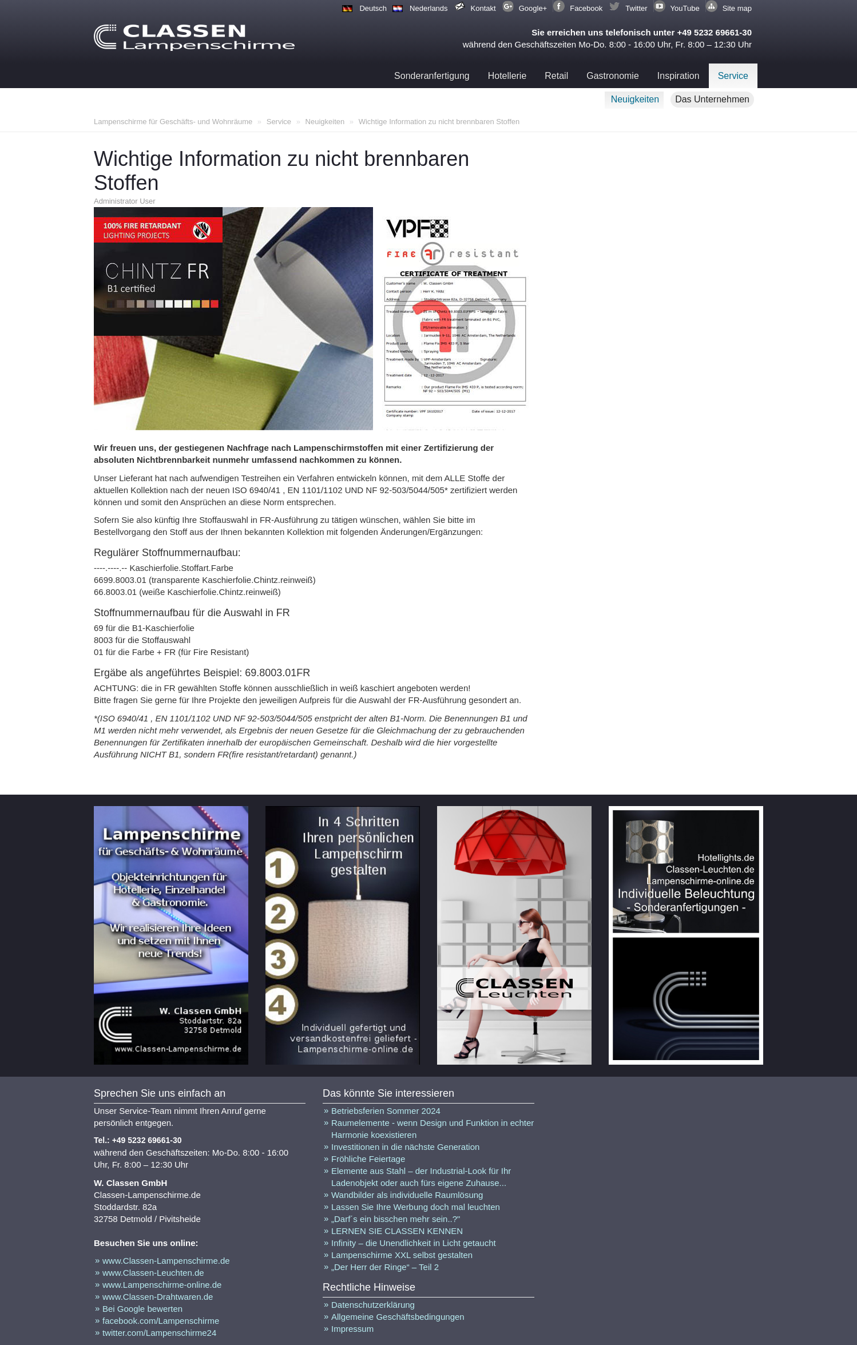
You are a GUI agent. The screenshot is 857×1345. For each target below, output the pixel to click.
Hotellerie (507, 76)
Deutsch (373, 8)
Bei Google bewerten (142, 1309)
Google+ (533, 8)
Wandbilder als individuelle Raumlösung (407, 1195)
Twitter (636, 8)
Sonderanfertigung (432, 76)
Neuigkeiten (635, 99)
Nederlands (429, 8)
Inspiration (678, 76)
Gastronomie (612, 76)
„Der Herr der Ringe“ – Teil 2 (385, 1267)
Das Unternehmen (712, 99)
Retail (556, 76)
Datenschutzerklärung (373, 1305)
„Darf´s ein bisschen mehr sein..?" (395, 1219)
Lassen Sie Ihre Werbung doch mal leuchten (415, 1207)
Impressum (352, 1329)
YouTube (685, 8)
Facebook (586, 8)
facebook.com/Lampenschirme (160, 1321)
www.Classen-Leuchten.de (153, 1272)
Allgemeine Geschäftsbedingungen (398, 1317)
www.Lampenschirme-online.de (161, 1285)
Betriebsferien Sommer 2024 (386, 1111)
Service (733, 76)
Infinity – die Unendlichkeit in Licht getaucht (413, 1243)
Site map (737, 8)
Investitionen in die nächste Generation (405, 1147)
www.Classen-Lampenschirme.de (166, 1260)
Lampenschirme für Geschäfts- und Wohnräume (173, 121)
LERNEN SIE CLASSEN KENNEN (397, 1231)
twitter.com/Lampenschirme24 (159, 1333)
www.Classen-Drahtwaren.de (157, 1297)
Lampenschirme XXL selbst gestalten (402, 1255)
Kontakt (483, 8)
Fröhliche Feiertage (368, 1159)
